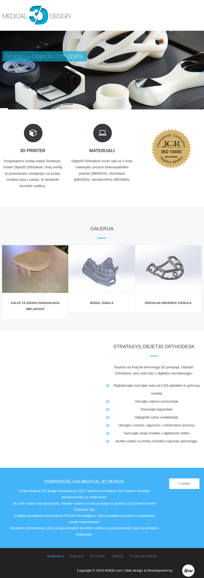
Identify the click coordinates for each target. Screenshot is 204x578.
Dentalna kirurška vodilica (168, 303)
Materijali (77, 556)
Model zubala (101, 303)
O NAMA (184, 484)
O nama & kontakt (143, 556)
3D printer (97, 556)
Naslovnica (55, 556)
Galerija (118, 556)
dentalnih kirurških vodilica (85, 528)
